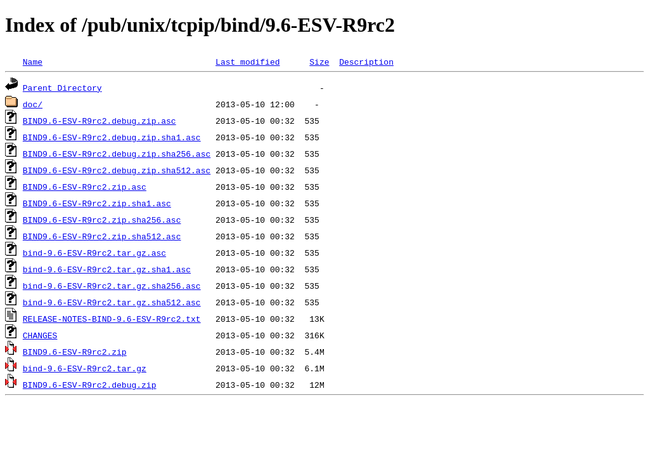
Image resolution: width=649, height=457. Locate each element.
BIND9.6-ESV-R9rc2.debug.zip (90, 384)
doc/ (32, 104)
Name (32, 61)
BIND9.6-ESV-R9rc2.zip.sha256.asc (102, 219)
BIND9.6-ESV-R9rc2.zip (75, 351)
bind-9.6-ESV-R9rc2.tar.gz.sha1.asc (107, 269)
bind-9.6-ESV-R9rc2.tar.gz (84, 368)
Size (319, 61)
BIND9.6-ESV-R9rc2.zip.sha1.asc (97, 203)
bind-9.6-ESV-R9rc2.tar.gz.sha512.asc (112, 302)
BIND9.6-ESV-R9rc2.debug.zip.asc (99, 120)
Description (366, 61)
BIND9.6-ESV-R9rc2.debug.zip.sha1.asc (112, 137)
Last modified (247, 61)
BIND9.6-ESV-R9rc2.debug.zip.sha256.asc (116, 153)
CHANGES (40, 335)
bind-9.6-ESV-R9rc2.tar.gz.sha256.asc (112, 285)
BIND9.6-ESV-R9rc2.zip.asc (84, 186)
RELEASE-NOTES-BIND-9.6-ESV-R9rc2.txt (112, 318)
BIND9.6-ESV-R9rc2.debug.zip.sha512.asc (116, 170)
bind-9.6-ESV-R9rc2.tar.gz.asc (94, 252)
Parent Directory (62, 87)
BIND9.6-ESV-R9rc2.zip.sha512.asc (102, 236)
